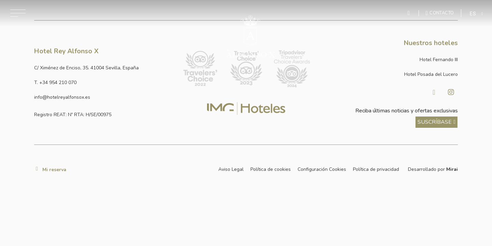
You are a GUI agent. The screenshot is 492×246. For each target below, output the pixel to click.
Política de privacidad (376, 169)
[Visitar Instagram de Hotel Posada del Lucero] (451, 92)
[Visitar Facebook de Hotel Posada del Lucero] (434, 92)
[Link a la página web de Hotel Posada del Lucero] (389, 74)
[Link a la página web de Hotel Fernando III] (389, 59)
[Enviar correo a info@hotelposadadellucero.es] (103, 97)
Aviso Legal (231, 169)
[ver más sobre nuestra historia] (436, 122)
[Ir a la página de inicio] (250, 45)
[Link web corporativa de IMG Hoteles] (246, 108)
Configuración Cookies (322, 169)
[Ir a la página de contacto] (440, 13)
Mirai (452, 169)
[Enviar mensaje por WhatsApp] (410, 13)
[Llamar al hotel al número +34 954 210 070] (103, 82)
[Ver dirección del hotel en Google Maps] (103, 67)
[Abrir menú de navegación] (18, 13)
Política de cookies (270, 169)
